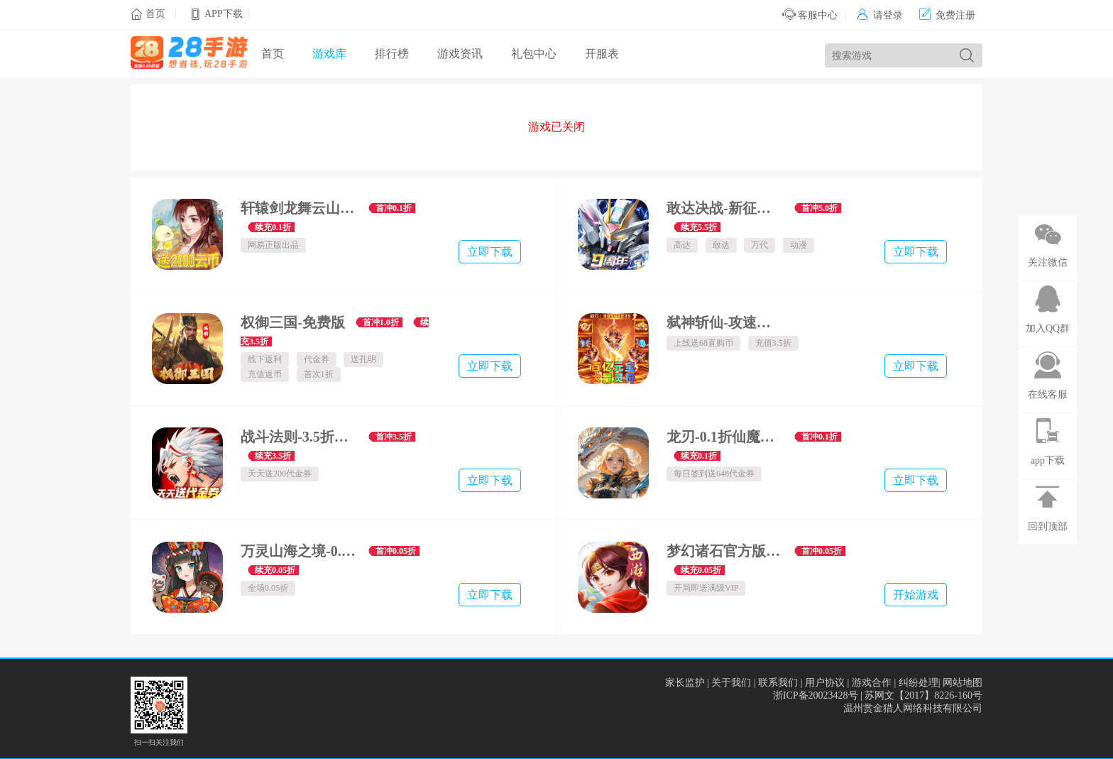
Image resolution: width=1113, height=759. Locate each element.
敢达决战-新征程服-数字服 (725, 208)
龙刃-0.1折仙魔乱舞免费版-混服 (725, 436)
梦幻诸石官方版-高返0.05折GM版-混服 (725, 551)
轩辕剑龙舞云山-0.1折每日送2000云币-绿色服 (299, 208)
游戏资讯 (460, 54)
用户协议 (825, 682)
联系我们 (778, 682)
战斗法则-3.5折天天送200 (299, 436)
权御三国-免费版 (293, 322)
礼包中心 (533, 54)
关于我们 (731, 682)
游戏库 (329, 54)
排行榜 (392, 54)
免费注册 (947, 15)
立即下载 (489, 252)
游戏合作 (872, 682)
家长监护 (685, 682)
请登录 (880, 15)
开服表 (602, 54)
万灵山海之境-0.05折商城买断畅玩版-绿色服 (299, 551)
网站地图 (962, 682)
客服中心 (810, 15)
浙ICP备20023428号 (815, 695)
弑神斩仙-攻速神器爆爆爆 (725, 322)
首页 (155, 14)
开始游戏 (915, 595)
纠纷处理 (918, 682)
